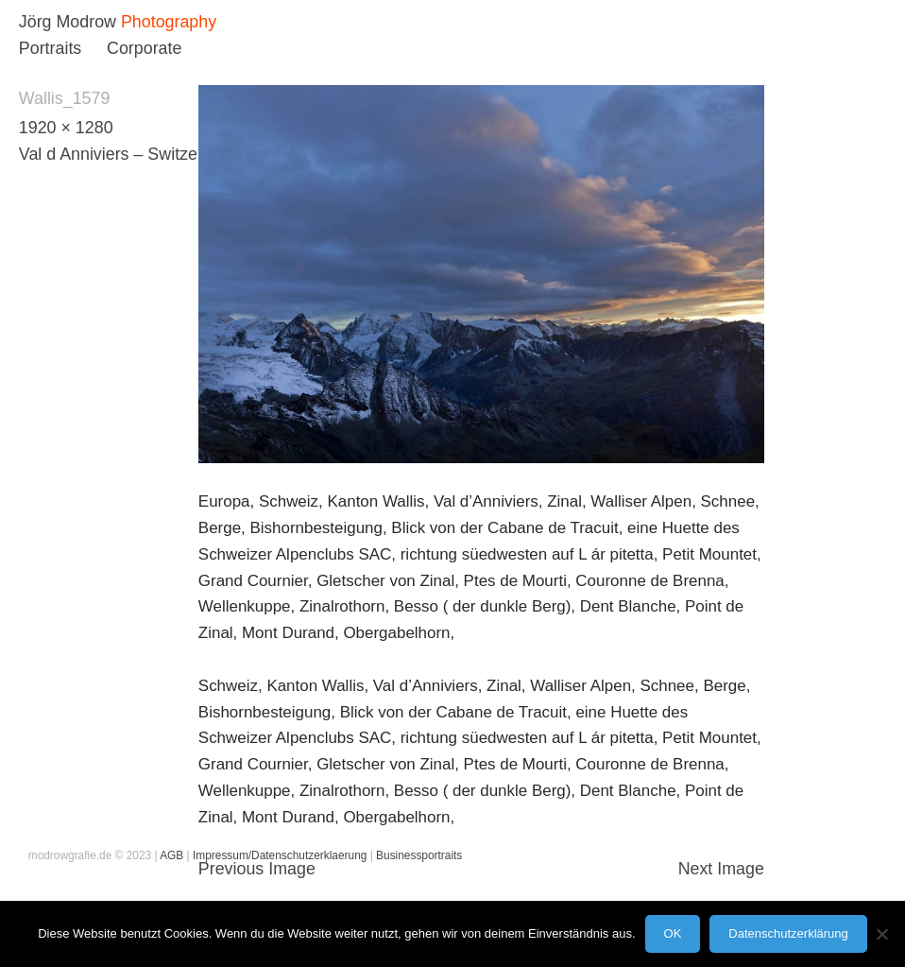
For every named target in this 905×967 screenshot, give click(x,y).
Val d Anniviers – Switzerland (127, 154)
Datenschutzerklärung (787, 933)
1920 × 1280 (66, 127)
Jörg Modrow (67, 21)
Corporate (144, 48)
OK (673, 933)
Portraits (50, 48)
